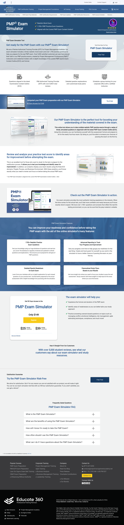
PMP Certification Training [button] (26, 9)
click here (29, 453)
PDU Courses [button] (93, 9)
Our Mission (64, 479)
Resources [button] (105, 9)
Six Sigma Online (25, 513)
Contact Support (101, 2)
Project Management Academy (29, 510)
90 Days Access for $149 (35, 103)
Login (115, 2)
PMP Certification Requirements (48, 15)
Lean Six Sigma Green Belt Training (22, 471)
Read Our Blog (65, 469)
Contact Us (87, 475)
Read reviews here (111, 32)
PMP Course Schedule (98, 15)
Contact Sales (88, 2)
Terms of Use (78, 501)
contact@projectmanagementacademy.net (97, 469)
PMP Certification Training (12, 15)
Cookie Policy (70, 501)
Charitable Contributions (68, 474)
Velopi (7, 513)
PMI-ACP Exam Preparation (19, 469)
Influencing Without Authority (20, 477)
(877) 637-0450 (88, 466)
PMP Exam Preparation (18, 466)
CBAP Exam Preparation (18, 474)
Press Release (64, 471)
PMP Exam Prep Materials (30, 15)
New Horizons (9, 510)
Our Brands (64, 482)
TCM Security (9, 516)
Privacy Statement (61, 501)
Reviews (110, 15)
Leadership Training (43, 477)
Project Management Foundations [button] (48, 9)
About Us (63, 466)
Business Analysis (42, 471)
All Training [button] (67, 9)
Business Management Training (47, 474)
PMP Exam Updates (65, 15)
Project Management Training (46, 466)
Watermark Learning (11, 518)
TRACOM (22, 516)
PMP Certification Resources (81, 15)
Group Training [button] (79, 9)
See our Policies (16, 335)
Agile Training (40, 469)
